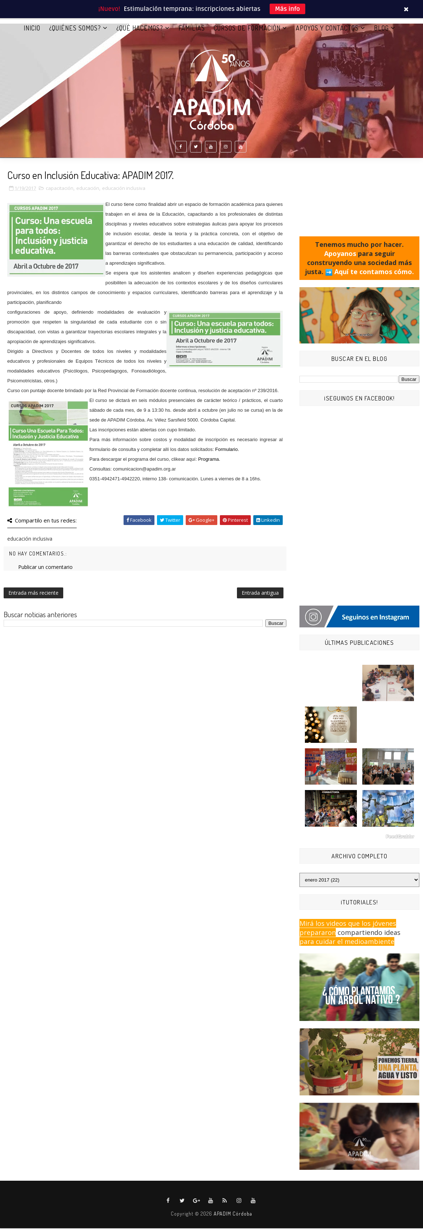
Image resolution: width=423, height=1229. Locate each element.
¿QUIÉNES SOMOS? (75, 29)
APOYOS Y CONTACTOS (327, 29)
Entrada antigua (260, 593)
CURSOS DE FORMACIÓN (247, 29)
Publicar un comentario (45, 567)
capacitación (59, 189)
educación (87, 189)
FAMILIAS (191, 29)
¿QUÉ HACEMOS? (139, 29)
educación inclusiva (123, 189)
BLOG (381, 29)
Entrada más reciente (33, 593)
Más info (287, 9)
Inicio (32, 29)
